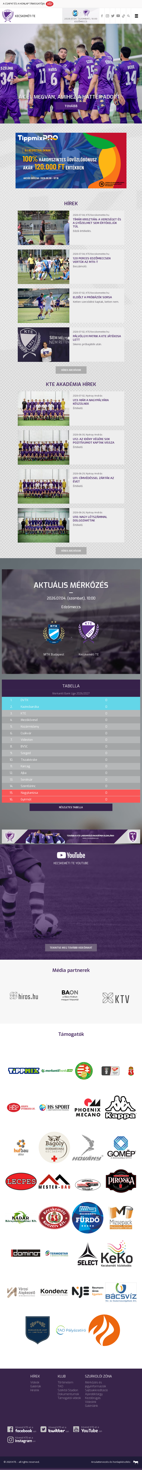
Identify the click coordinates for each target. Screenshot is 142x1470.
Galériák (35, 1386)
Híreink (34, 1390)
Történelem (65, 1382)
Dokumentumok (68, 1394)
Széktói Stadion (68, 1390)
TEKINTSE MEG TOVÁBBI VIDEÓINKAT (71, 947)
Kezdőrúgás (93, 1398)
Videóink (90, 1402)
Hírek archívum (71, 370)
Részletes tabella (71, 807)
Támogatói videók (69, 1398)
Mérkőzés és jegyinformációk (95, 1384)
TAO (60, 1386)
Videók (34, 1382)
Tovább (71, 106)
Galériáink (91, 1406)
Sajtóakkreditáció (96, 1390)
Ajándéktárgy (94, 1394)
